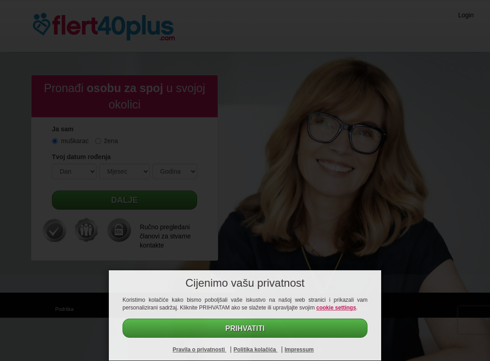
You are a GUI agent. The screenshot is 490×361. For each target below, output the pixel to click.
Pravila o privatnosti (199, 349)
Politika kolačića (256, 349)
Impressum (299, 349)
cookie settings (336, 307)
